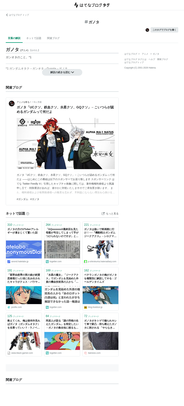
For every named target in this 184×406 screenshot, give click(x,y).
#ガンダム (22, 199)
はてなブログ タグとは (135, 59)
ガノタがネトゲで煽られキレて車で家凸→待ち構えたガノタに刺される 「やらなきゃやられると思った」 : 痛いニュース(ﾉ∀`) (100, 324)
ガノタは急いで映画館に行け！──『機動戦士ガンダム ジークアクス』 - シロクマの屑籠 (100, 233)
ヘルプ (152, 59)
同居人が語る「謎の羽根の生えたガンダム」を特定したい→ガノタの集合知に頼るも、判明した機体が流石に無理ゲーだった (62, 324)
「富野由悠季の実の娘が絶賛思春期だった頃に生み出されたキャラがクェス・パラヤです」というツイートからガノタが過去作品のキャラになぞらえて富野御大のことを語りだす (23, 278)
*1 (30, 57)
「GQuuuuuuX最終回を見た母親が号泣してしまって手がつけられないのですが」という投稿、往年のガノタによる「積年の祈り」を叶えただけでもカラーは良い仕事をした (62, 233)
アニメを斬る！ (24, 102)
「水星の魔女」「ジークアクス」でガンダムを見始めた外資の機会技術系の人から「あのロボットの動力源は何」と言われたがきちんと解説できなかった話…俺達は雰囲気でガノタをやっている (62, 278)
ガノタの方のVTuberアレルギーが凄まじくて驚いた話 (22, 231)
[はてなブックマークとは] (27, 213)
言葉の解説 (14, 38)
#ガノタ (34, 199)
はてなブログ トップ (17, 15)
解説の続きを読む (62, 72)
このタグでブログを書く (164, 30)
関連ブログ (53, 38)
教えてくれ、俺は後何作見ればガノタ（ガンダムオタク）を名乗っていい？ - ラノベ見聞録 (23, 324)
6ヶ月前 (38, 102)
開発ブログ (162, 59)
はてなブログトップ (134, 62)
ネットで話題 (33, 38)
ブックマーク (15, 224)
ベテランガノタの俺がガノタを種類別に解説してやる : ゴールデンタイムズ (100, 278)
